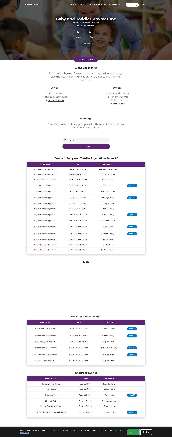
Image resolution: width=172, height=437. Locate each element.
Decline (146, 432)
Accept (133, 432)
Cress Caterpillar (51, 395)
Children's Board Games (51, 384)
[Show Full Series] (116, 158)
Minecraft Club (50, 401)
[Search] (130, 5)
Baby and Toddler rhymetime (45, 180)
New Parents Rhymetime (45, 329)
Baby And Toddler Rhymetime (45, 355)
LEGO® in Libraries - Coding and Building (50, 412)
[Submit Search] (137, 5)
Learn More (24, 433)
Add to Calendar (55, 100)
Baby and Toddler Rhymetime (44, 169)
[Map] (86, 287)
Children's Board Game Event (50, 406)
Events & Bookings (32, 4)
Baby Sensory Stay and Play (45, 342)
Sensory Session (51, 389)
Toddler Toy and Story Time (45, 361)
